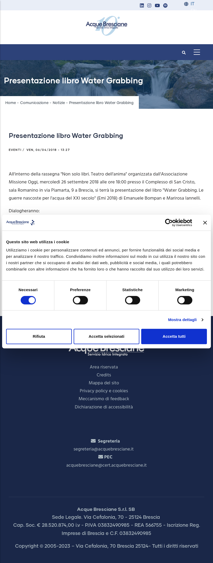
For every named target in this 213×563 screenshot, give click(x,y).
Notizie (59, 103)
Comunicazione (34, 103)
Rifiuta (39, 336)
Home (10, 103)
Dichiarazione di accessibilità (104, 407)
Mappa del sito (104, 383)
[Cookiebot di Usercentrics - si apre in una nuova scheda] (169, 223)
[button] (142, 6)
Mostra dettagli (182, 319)
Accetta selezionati (106, 336)
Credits (104, 375)
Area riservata (104, 367)
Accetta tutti (174, 336)
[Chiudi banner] (205, 222)
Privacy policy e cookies (104, 391)
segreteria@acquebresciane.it (103, 449)
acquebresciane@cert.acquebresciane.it (106, 465)
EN (193, 11)
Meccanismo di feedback (103, 399)
